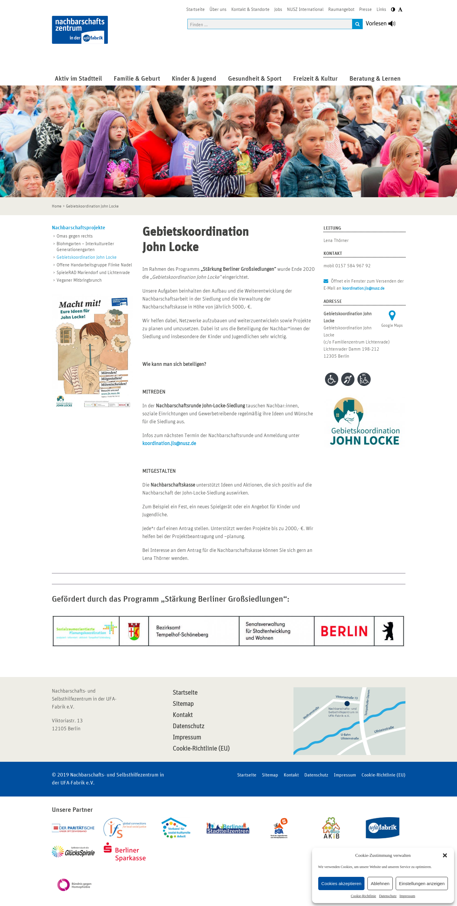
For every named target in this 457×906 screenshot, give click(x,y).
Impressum (407, 896)
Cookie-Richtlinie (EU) (201, 749)
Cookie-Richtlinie (363, 896)
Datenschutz (387, 896)
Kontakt (183, 715)
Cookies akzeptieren (341, 883)
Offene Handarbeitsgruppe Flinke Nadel (94, 265)
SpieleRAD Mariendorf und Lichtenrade (93, 272)
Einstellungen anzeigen (422, 883)
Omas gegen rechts (75, 236)
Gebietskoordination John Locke (87, 257)
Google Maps (392, 325)
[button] (445, 855)
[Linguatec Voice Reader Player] (384, 25)
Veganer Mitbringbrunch (79, 280)
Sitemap (183, 704)
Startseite (185, 693)
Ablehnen (380, 883)
